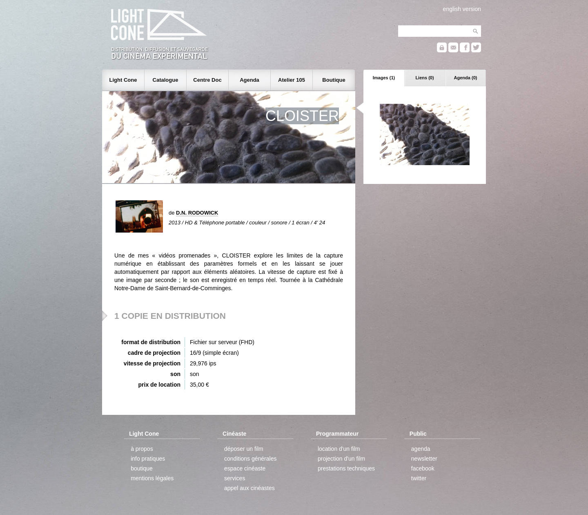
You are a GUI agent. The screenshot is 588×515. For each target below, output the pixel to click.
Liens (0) (424, 77)
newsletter (424, 458)
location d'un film (339, 449)
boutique (142, 468)
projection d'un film (341, 458)
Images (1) (384, 77)
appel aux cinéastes (249, 488)
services (234, 478)
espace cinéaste (244, 468)
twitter (418, 478)
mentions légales (152, 478)
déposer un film (243, 449)
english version (462, 9)
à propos (142, 449)
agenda (420, 449)
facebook (422, 468)
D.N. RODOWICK (197, 213)
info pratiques (148, 458)
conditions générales (250, 458)
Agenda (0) (465, 77)
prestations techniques (346, 468)
